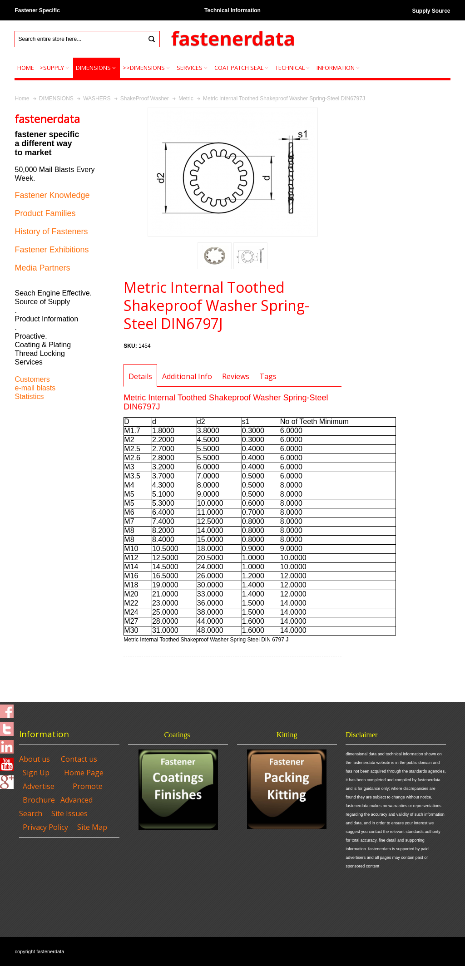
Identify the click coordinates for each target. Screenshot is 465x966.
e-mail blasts (35, 388)
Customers (32, 379)
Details (140, 376)
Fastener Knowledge (52, 195)
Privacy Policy (45, 827)
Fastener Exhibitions (52, 249)
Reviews (235, 376)
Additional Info (187, 376)
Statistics (29, 396)
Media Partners (42, 267)
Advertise (38, 786)
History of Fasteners (51, 231)
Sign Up (36, 773)
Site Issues (69, 813)
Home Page (84, 773)
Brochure (39, 800)
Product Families (45, 213)
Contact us (79, 759)
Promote (88, 786)
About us (34, 759)
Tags (268, 376)
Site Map (92, 827)
